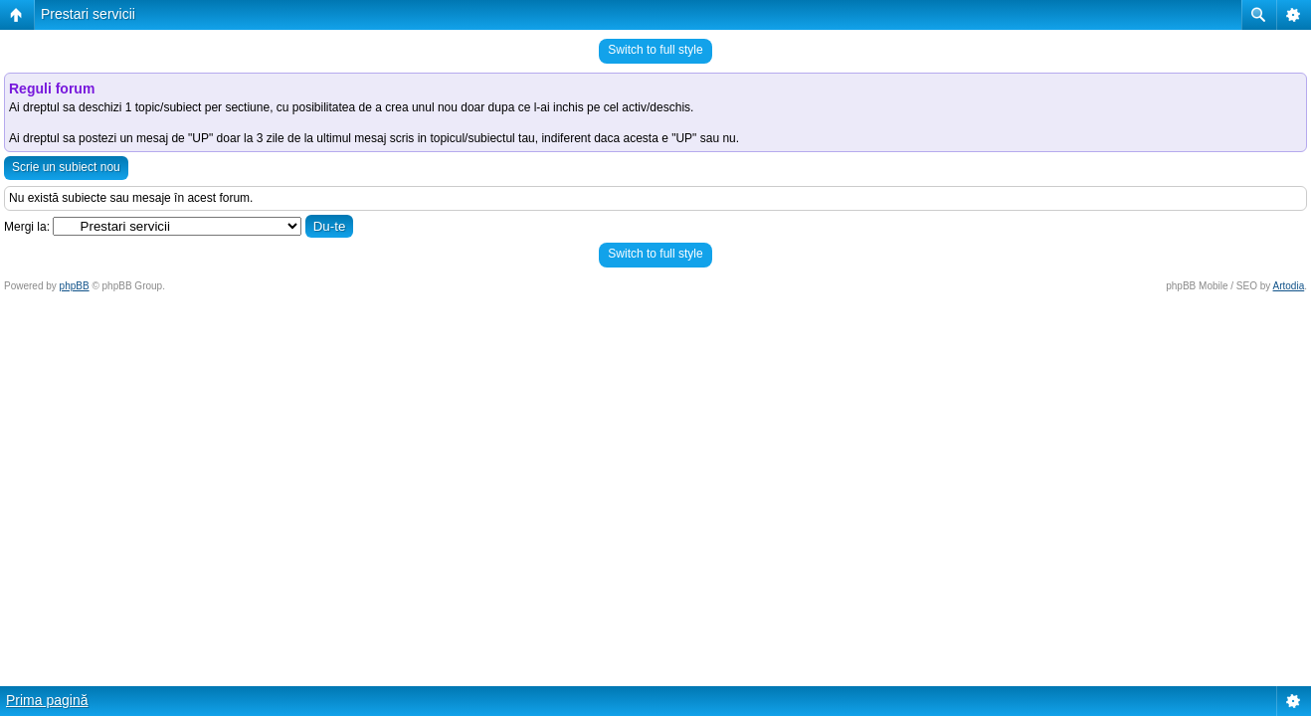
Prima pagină (47, 700)
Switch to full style (655, 50)
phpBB (75, 285)
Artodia (1289, 285)
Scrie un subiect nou (66, 167)
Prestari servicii (88, 14)
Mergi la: (27, 227)
